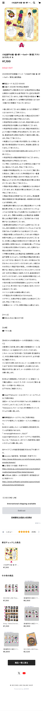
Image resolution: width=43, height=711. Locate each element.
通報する (38, 523)
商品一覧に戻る (21, 663)
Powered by (21, 689)
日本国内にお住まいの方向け (21, 517)
